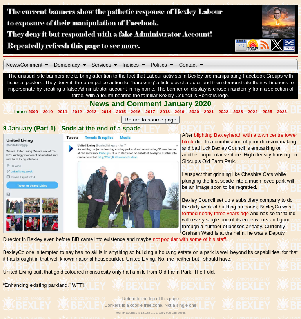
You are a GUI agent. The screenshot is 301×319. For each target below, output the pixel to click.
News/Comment (24, 65)
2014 (106, 111)
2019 (180, 111)
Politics (159, 65)
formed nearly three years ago (215, 213)
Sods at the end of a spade (101, 128)
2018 (165, 111)
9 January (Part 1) (29, 128)
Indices (131, 65)
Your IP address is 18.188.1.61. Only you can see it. (150, 312)
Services (101, 65)
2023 (238, 111)
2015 (121, 111)
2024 (252, 111)
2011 (62, 111)
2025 (267, 111)
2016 (136, 111)
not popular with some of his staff (189, 239)
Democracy (67, 65)
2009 (33, 111)
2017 (150, 111)
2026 (282, 111)
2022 (223, 111)
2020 (194, 111)
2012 (77, 111)
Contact (188, 65)
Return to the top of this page (150, 298)
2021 (209, 111)
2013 (92, 111)
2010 (48, 111)
